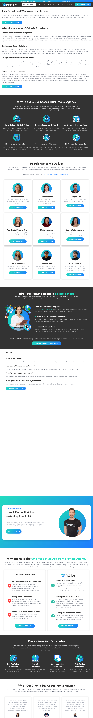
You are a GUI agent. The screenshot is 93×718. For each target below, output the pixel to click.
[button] (41, 4)
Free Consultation (83, 5)
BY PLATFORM (52, 5)
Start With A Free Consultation (47, 343)
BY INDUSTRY (65, 5)
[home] (9, 4)
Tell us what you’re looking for (43, 309)
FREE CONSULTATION (13, 531)
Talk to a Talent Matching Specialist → (57, 174)
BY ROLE (41, 5)
